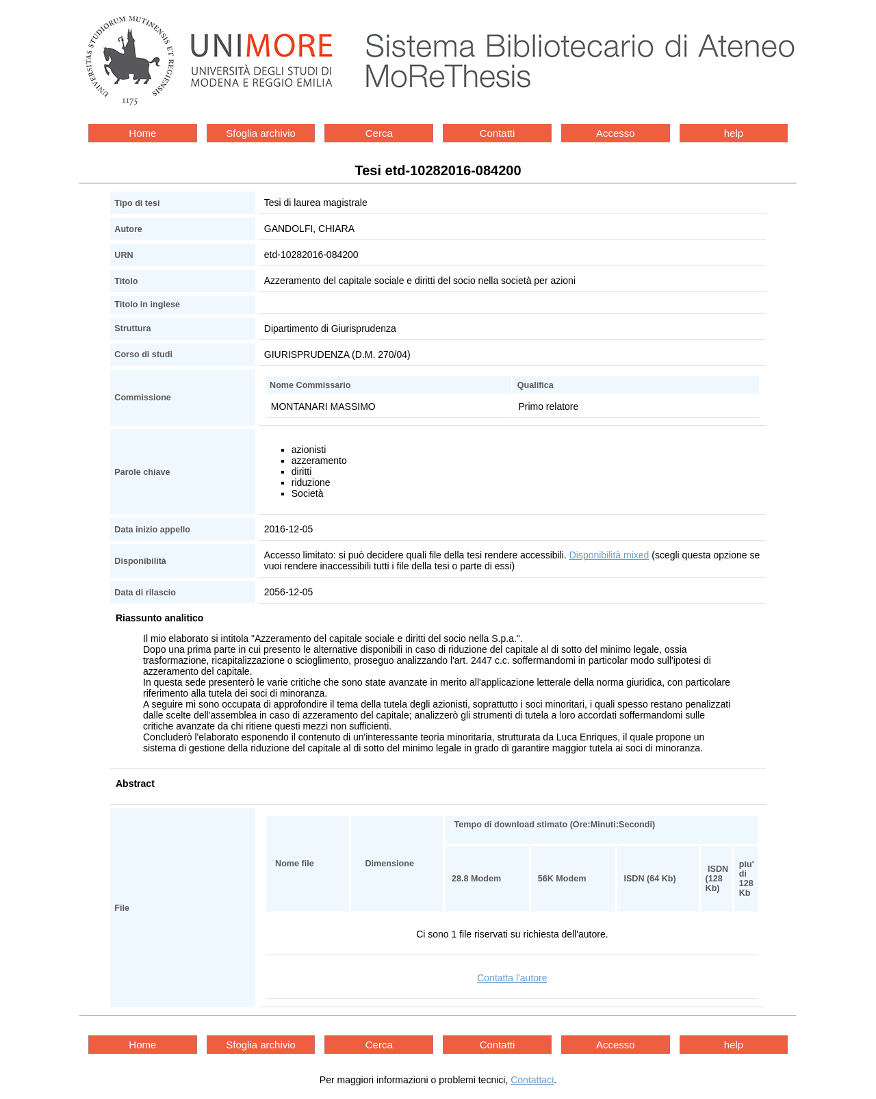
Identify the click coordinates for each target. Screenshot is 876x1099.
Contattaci (532, 1079)
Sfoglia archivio (261, 133)
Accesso (615, 133)
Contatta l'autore (512, 977)
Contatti (497, 133)
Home (142, 133)
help (733, 133)
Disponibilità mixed (609, 555)
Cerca (379, 133)
